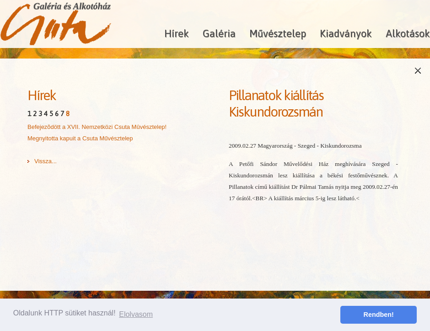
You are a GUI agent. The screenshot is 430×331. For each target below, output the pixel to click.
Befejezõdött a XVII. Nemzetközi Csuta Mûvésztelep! (97, 126)
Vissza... (45, 161)
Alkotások (408, 33)
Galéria (219, 33)
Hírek (176, 33)
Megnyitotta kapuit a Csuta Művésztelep (80, 138)
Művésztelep (277, 33)
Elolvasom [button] (136, 314)
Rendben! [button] (379, 314)
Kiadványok (346, 33)
